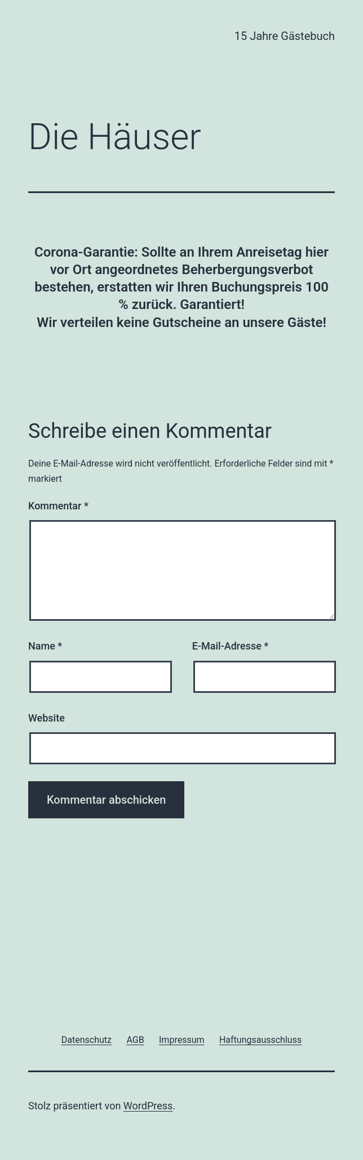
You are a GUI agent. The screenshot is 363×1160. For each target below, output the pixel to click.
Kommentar (58, 506)
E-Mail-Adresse (230, 646)
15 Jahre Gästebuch (284, 36)
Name (45, 646)
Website (46, 718)
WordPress (147, 1106)
